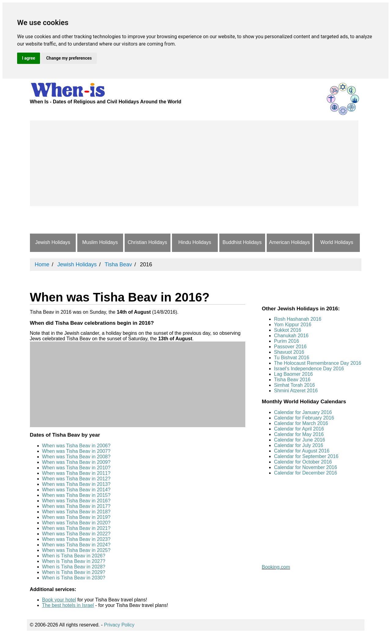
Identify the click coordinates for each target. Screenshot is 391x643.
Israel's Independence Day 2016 (309, 368)
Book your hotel (59, 599)
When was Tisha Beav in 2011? (76, 473)
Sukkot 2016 (287, 330)
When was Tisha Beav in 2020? (76, 522)
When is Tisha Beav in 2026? (73, 555)
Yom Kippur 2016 (292, 324)
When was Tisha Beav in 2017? (76, 506)
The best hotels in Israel (68, 605)
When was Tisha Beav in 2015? (76, 495)
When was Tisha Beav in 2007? (76, 451)
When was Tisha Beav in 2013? (76, 484)
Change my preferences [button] (69, 58)
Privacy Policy (119, 624)
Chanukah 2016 (291, 335)
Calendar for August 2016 (301, 450)
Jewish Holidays (52, 242)
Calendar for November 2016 (305, 467)
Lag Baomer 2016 (293, 374)
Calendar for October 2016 (303, 461)
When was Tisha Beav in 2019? (76, 517)
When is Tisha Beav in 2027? (73, 561)
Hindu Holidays (194, 242)
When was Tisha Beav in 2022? (76, 533)
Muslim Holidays (100, 242)
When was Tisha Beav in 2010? (76, 467)
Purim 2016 (286, 341)
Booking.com (276, 567)
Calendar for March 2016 (301, 423)
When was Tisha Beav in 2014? (76, 489)
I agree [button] (28, 58)
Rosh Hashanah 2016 (297, 319)
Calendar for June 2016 (299, 439)
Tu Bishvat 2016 (291, 357)
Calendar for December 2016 (305, 472)
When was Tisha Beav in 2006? (76, 445)
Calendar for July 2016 (298, 445)
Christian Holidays (147, 242)
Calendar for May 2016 (299, 434)
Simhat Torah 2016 (294, 385)
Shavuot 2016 (289, 352)
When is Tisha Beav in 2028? (73, 566)
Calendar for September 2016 (306, 456)
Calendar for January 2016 (303, 412)
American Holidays (289, 242)
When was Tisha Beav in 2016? (76, 500)
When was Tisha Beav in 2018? (76, 511)
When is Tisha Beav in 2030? (73, 577)
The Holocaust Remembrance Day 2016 (317, 363)
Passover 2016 (290, 346)
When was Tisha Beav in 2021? (76, 528)
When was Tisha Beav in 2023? (76, 539)
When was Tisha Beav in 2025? (76, 550)
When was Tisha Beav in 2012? (76, 478)
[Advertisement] (194, 163)
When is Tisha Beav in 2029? (73, 572)
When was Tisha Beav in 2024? (76, 544)
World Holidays (336, 242)
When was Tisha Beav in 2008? (76, 456)
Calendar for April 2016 (299, 428)
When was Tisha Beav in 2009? (76, 462)
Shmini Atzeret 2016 (296, 390)
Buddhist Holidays (241, 242)
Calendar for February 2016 (304, 417)
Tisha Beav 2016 (292, 379)
